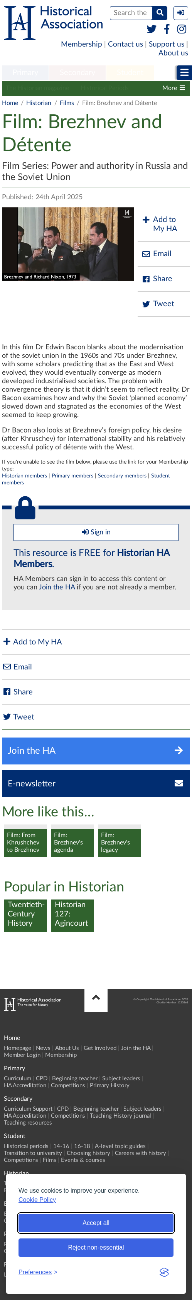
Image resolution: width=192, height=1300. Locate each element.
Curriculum (17, 1078)
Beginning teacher (75, 1078)
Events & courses (83, 1160)
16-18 (82, 1146)
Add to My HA (159, 224)
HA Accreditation (25, 1085)
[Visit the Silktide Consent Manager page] (164, 1272)
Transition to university (33, 1153)
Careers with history (140, 1153)
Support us (166, 44)
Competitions (68, 1085)
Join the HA (57, 587)
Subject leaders (121, 1078)
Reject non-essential (96, 1247)
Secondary (77, 73)
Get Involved (100, 1048)
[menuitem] (25, 73)
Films (67, 103)
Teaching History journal (120, 1116)
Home (10, 103)
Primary (25, 73)
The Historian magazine (37, 88)
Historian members (24, 476)
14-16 (61, 1146)
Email (156, 254)
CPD (41, 1078)
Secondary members (122, 476)
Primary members (72, 476)
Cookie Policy (37, 1200)
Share (156, 279)
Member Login (22, 1055)
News (43, 1048)
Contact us (125, 44)
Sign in (96, 532)
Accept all (96, 1223)
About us (173, 53)
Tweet (157, 304)
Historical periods (26, 1146)
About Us (67, 1048)
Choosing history (88, 1153)
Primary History (110, 1085)
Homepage (17, 1048)
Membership (81, 44)
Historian (38, 103)
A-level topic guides (120, 1146)
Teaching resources (28, 1123)
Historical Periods (105, 88)
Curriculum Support (28, 1109)
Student (130, 73)
